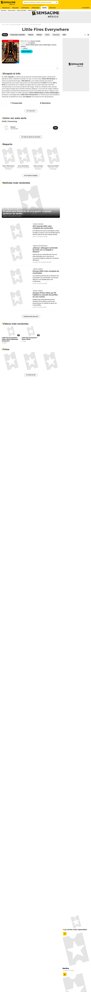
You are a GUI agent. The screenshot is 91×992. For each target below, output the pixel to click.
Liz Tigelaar (31, 50)
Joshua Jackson (38, 173)
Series (7, 31)
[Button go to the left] (85, 42)
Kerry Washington (23, 173)
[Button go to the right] (88, 42)
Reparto (7, 151)
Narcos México (40, 5)
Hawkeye (34, 5)
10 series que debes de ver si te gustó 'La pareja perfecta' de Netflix (27, 219)
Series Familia (25, 31)
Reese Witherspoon (8, 173)
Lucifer (30, 5)
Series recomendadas (15, 31)
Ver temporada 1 (30, 117)
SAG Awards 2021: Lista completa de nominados (43, 234)
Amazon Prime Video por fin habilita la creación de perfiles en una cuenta (45, 302)
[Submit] (56, 2)
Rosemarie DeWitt (53, 173)
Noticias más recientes (16, 189)
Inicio (3, 31)
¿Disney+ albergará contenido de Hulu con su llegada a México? (45, 257)
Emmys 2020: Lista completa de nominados (46, 279)
